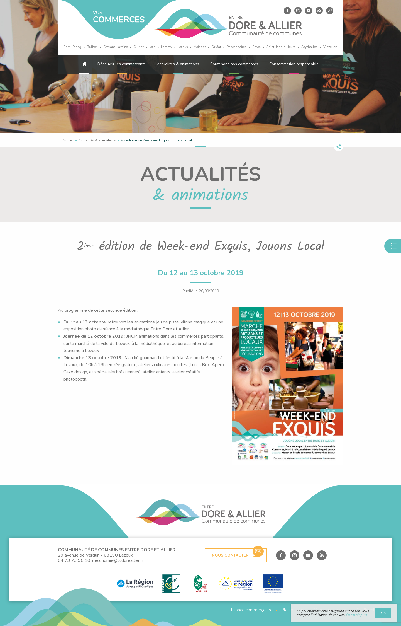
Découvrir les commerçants (121, 64)
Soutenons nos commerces (234, 64)
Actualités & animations (178, 64)
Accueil (68, 140)
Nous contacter (238, 553)
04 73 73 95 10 (74, 560)
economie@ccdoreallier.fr (119, 560)
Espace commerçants (251, 610)
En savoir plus (356, 615)
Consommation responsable (294, 64)
